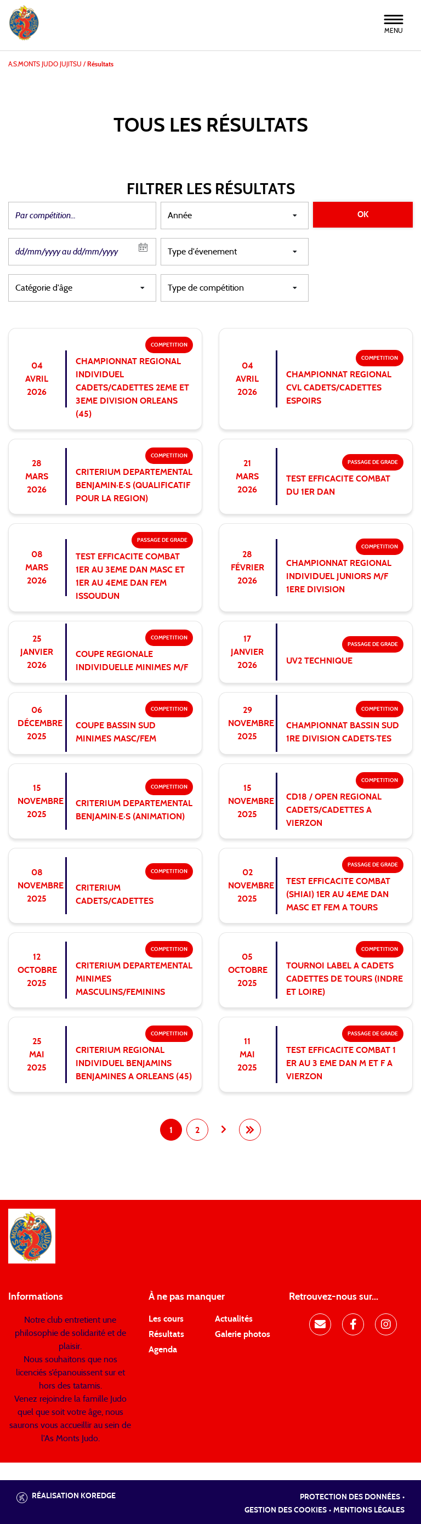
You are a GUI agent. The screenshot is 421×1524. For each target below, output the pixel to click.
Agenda (163, 1349)
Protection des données (350, 1497)
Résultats (166, 1334)
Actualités (234, 1319)
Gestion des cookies (285, 1510)
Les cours (166, 1319)
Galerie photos (242, 1334)
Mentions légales (369, 1510)
